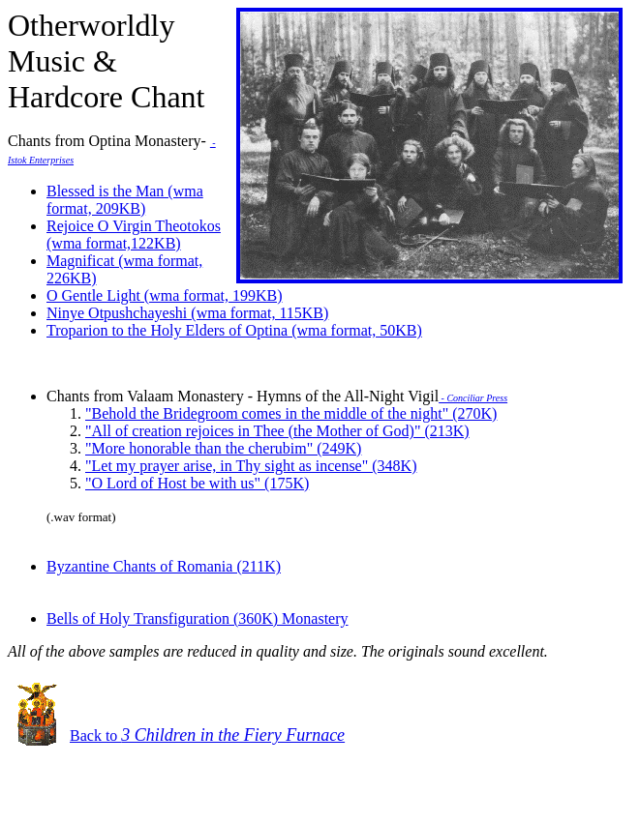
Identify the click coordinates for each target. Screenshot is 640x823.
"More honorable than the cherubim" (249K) (223, 448)
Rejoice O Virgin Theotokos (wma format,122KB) (133, 234)
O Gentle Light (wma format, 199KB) (164, 295)
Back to (207, 735)
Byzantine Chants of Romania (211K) (163, 566)
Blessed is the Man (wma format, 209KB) (124, 200)
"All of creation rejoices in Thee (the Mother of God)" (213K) (277, 431)
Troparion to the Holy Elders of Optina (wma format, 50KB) (234, 330)
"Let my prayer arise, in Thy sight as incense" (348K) (250, 465)
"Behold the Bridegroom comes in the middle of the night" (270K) (291, 413)
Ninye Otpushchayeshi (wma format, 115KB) (187, 313)
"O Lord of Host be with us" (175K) (197, 483)
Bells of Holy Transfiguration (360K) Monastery (197, 618)
